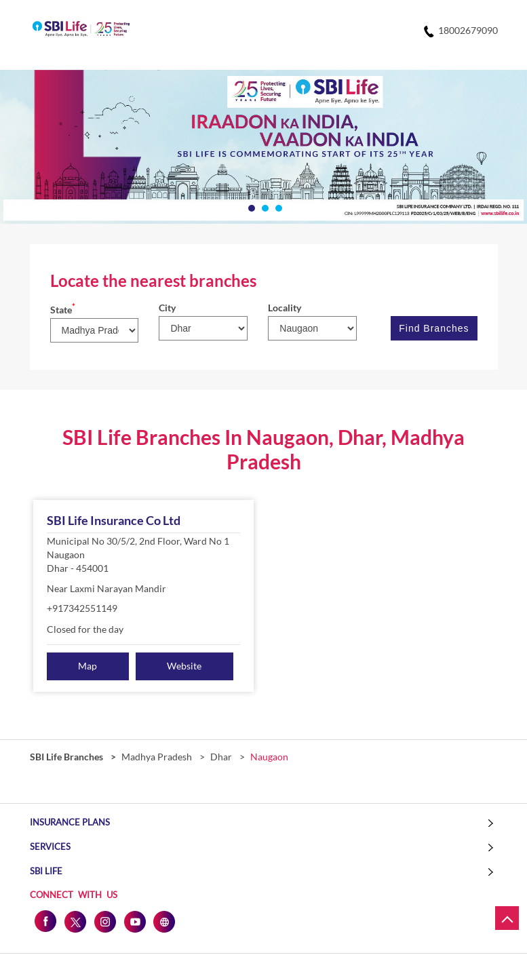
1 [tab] (250, 206)
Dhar (221, 756)
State (62, 309)
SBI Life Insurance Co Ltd (113, 520)
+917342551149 (82, 608)
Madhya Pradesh (156, 756)
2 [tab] (263, 206)
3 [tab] (277, 206)
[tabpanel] (263, 147)
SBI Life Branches (67, 756)
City (167, 307)
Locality (284, 307)
